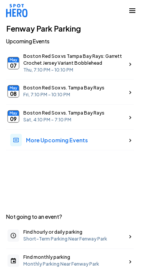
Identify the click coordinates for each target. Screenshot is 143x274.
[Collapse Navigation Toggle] (132, 10)
